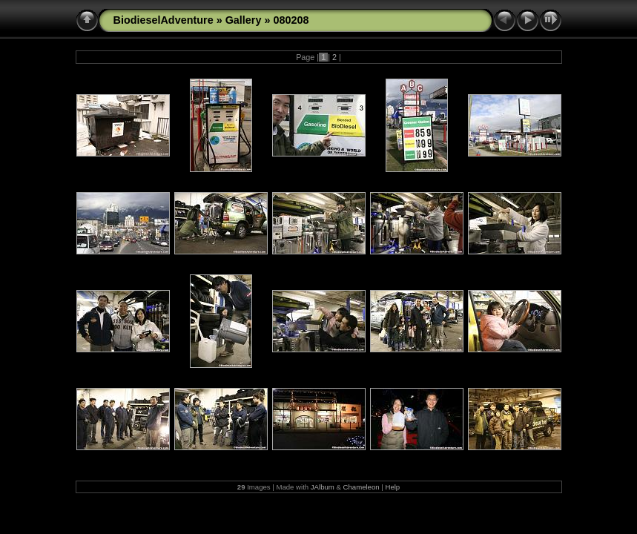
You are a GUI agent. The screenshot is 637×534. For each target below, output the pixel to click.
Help (392, 487)
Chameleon (361, 487)
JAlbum (322, 487)
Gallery (243, 20)
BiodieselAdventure (163, 20)
